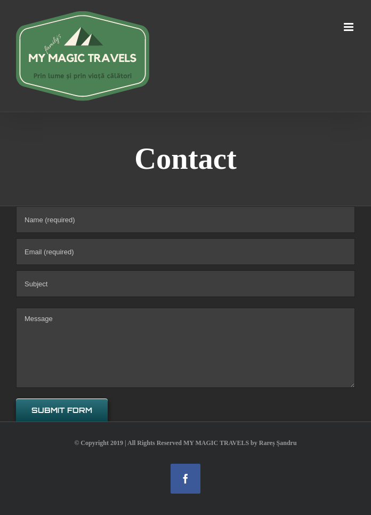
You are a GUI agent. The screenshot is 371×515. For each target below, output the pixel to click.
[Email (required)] (185, 251)
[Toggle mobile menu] (349, 27)
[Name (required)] (185, 219)
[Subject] (185, 283)
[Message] (185, 348)
